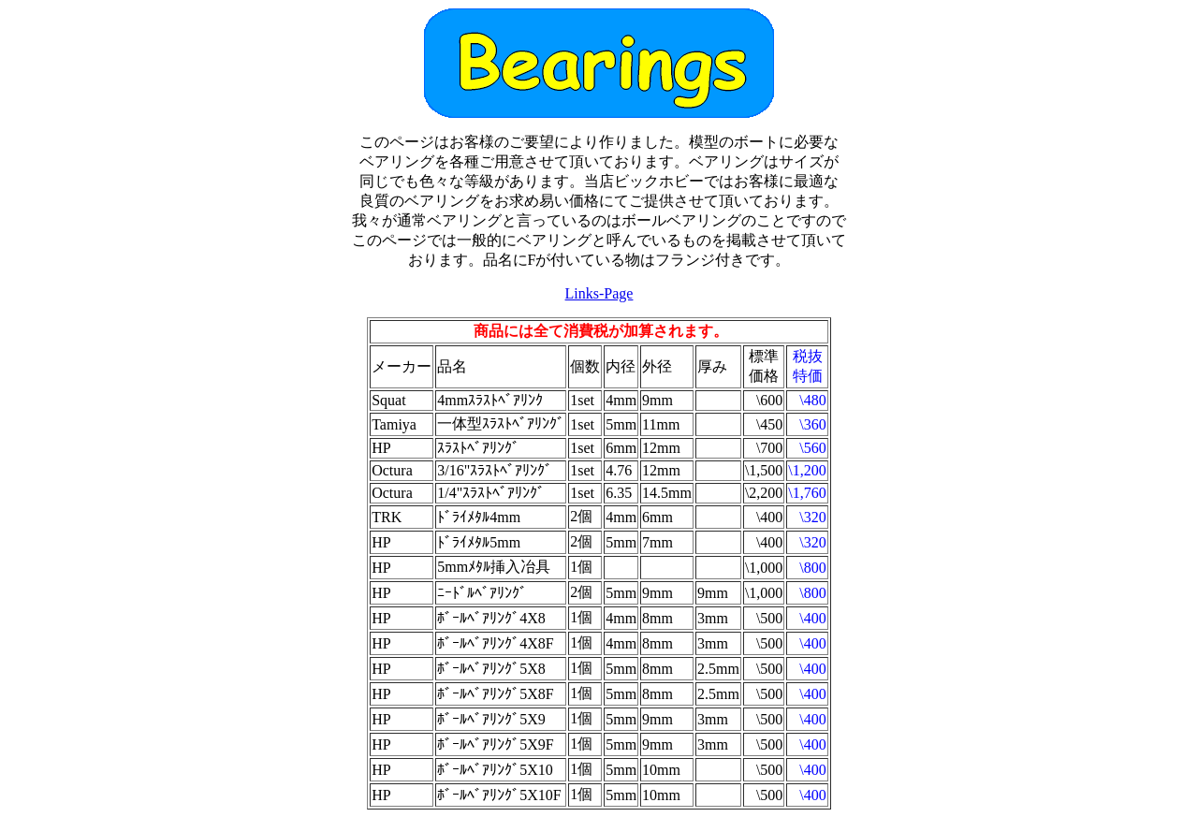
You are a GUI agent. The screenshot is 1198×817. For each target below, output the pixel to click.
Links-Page (599, 293)
